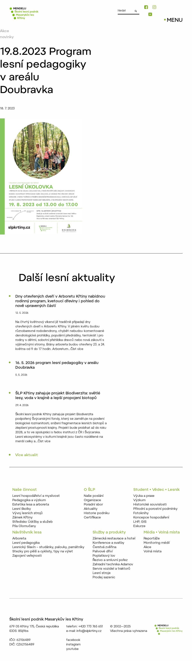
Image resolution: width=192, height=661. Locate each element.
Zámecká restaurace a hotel (114, 538)
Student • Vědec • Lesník (156, 490)
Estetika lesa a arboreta (30, 505)
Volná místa (152, 551)
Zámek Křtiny (22, 518)
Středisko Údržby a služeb (32, 522)
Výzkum (139, 500)
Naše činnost (24, 490)
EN (181, 10)
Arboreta (19, 538)
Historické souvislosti (150, 505)
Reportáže (152, 538)
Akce (4, 31)
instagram (73, 644)
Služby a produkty (109, 533)
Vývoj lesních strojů (27, 513)
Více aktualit (26, 455)
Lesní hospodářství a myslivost (36, 496)
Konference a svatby (108, 543)
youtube (72, 649)
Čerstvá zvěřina (104, 547)
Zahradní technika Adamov (113, 564)
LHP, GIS (139, 522)
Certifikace (92, 518)
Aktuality (91, 509)
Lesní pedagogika (26, 543)
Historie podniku (97, 513)
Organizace (92, 500)
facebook (73, 640)
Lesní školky (21, 509)
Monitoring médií (157, 543)
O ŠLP (89, 490)
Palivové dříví (103, 551)
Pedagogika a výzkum (29, 500)
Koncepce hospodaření (151, 518)
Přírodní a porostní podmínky (155, 509)
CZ (175, 10)
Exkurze (139, 526)
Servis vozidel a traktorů (111, 569)
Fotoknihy (141, 513)
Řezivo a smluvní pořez (110, 560)
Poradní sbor (93, 505)
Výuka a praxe (143, 496)
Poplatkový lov (104, 556)
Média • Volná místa (162, 533)
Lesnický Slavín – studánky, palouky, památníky (48, 547)
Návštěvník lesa (26, 533)
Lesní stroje (102, 573)
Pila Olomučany (24, 526)
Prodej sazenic (104, 577)
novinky (7, 37)
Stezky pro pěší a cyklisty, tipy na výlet (42, 551)
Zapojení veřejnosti (27, 556)
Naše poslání (94, 496)
